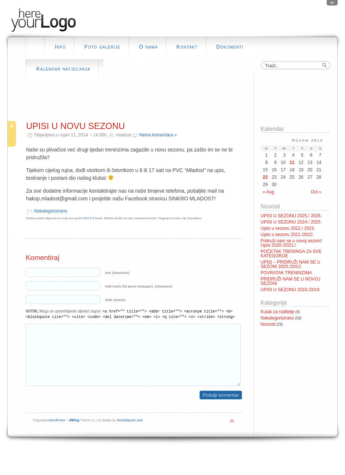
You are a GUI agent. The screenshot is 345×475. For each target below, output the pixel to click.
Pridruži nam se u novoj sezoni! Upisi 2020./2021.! (291, 243)
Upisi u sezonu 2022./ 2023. (288, 228)
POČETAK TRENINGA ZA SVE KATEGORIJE (291, 253)
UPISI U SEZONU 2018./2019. (290, 289)
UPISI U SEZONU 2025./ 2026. (291, 215)
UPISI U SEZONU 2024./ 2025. (291, 222)
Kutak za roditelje (277, 311)
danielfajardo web (130, 431)
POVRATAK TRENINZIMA (286, 272)
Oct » (316, 192)
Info (60, 47)
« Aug (268, 192)
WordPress (57, 431)
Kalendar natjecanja (63, 69)
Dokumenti (229, 47)
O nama (148, 47)
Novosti (268, 324)
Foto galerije (102, 47)
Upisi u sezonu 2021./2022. (287, 234)
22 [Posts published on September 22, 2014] (265, 177)
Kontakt (187, 47)
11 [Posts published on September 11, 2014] (292, 162)
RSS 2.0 (88, 218)
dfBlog (74, 431)
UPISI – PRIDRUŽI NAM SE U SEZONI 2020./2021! (290, 264)
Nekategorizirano (51, 211)
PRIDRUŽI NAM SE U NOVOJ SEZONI (290, 281)
